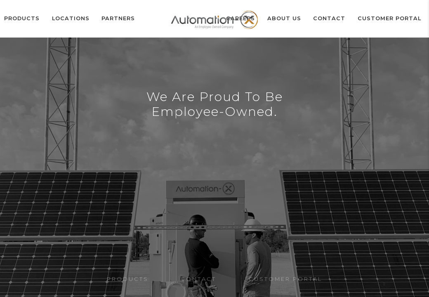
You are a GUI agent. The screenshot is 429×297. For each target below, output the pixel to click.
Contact (341, 19)
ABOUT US (302, 19)
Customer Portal (394, 19)
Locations (64, 19)
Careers (264, 19)
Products (21, 19)
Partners (107, 19)
